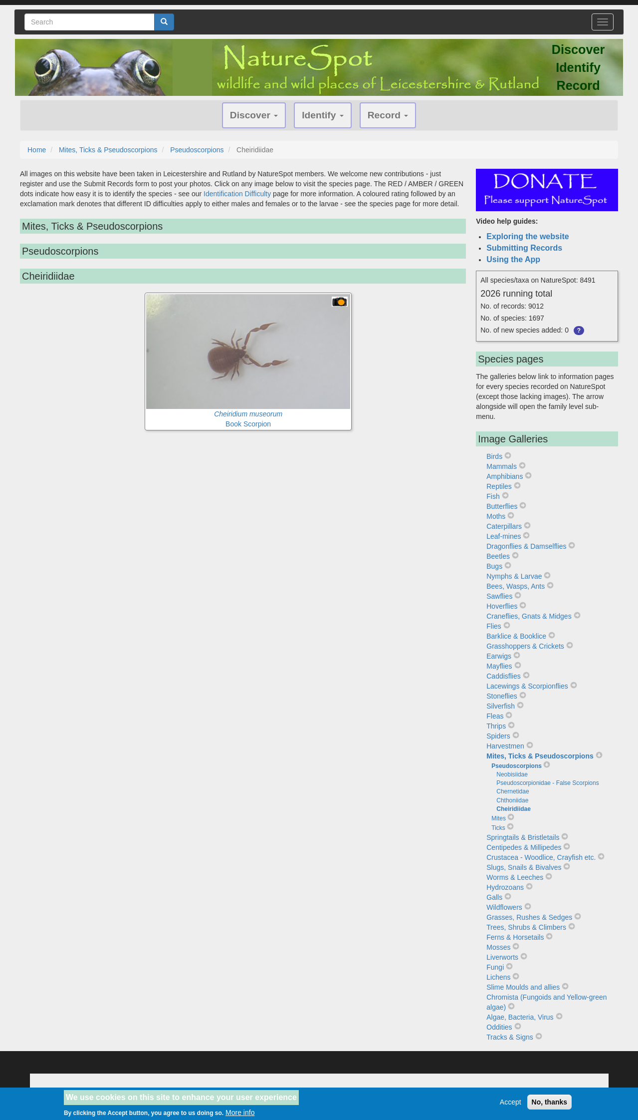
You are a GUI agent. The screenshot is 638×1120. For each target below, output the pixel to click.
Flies (493, 626)
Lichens (498, 977)
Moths (495, 516)
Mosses (498, 947)
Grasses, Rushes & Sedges (529, 917)
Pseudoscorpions (196, 150)
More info (239, 1114)
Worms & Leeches (514, 877)
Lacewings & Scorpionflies (527, 686)
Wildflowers (504, 907)
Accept (510, 1103)
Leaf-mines (503, 536)
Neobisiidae (512, 774)
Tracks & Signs (509, 1037)
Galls (494, 897)
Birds (494, 456)
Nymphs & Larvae (514, 576)
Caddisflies (503, 676)
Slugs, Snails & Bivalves (523, 867)
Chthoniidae (512, 800)
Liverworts (502, 957)
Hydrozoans (505, 887)
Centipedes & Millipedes (523, 847)
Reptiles (499, 486)
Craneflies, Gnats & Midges (528, 616)
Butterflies (501, 506)
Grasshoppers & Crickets (525, 646)
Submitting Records (524, 248)
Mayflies (499, 666)
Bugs (494, 566)
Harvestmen (505, 746)
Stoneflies (501, 696)
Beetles (498, 556)
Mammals (501, 466)
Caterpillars (504, 526)
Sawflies (499, 596)
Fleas (494, 716)
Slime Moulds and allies (523, 987)
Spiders (498, 736)
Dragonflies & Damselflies (526, 546)
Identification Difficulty (237, 194)
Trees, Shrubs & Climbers (526, 927)
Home (36, 150)
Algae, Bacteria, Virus (519, 1017)
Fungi (495, 967)
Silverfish (500, 706)
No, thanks (550, 1103)
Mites (498, 818)
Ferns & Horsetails (515, 937)
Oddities (499, 1027)
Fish (492, 496)
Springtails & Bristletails (522, 837)
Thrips (496, 726)
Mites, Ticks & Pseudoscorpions (108, 150)
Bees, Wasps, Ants (515, 586)
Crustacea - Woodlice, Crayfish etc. (541, 857)
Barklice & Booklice (516, 636)
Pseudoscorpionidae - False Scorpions (547, 782)
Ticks (498, 827)
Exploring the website (527, 236)
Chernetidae (512, 791)
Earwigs (498, 656)
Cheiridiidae (513, 808)
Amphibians (504, 476)
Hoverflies (501, 606)
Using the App (513, 259)
